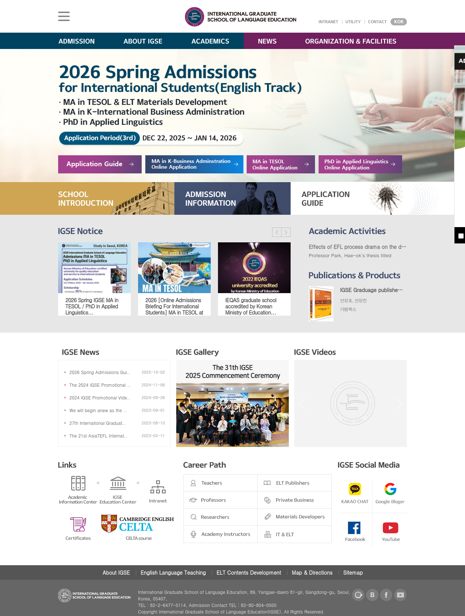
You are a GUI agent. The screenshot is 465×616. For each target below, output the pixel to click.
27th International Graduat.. (97, 423)
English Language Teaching (173, 572)
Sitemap (353, 572)
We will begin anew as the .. (98, 410)
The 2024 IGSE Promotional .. (99, 385)
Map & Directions (312, 572)
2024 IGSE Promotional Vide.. (99, 397)
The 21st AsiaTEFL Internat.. (98, 435)
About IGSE (116, 572)
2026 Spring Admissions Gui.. (99, 372)
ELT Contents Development (249, 572)
